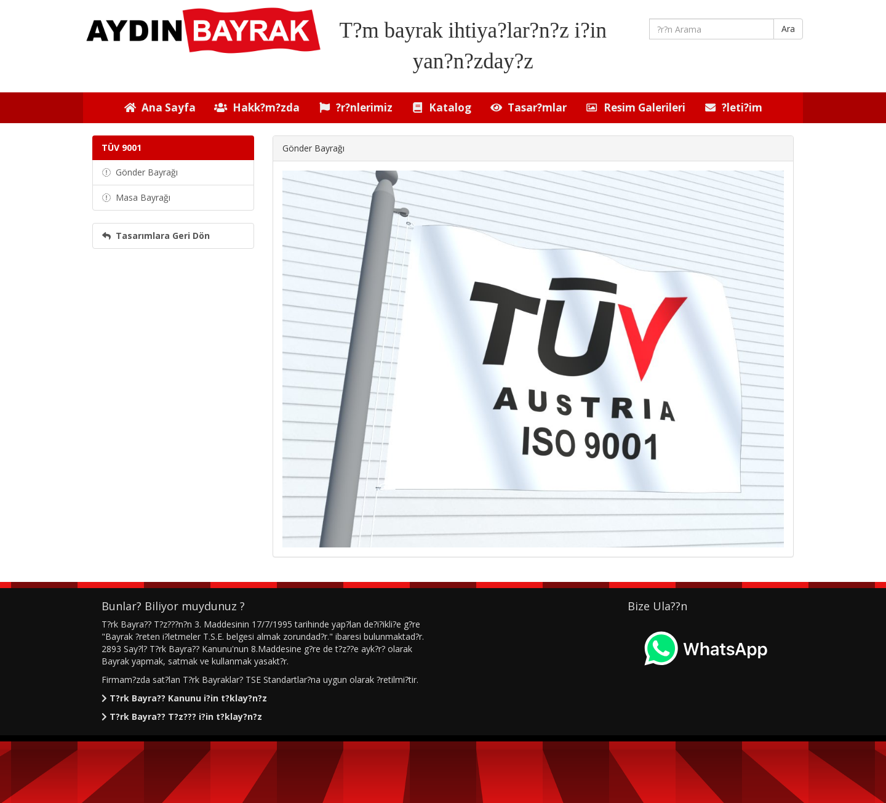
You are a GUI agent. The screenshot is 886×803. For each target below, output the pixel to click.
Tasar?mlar (528, 107)
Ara (788, 28)
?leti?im (733, 107)
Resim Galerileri (635, 107)
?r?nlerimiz (355, 107)
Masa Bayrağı (136, 197)
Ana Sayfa (160, 107)
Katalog (441, 107)
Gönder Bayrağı (140, 172)
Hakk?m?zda (256, 107)
